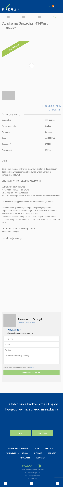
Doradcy (52, 453)
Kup (20, 433)
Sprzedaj (42, 433)
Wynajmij (11, 453)
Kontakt (40, 458)
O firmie (38, 453)
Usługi (25, 453)
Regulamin (25, 458)
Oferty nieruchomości (18, 448)
